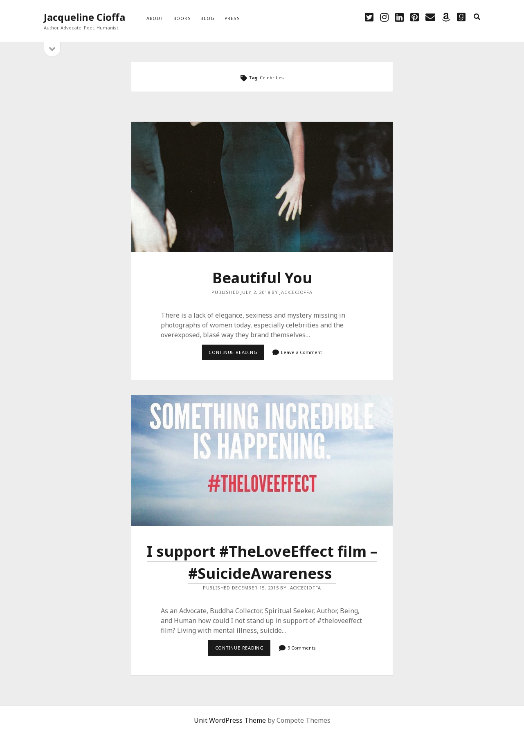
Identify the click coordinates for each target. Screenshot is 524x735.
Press (232, 18)
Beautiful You (261, 187)
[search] (477, 17)
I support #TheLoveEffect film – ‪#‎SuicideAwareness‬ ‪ (261, 460)
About (155, 18)
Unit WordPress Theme (230, 720)
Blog (207, 18)
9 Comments (302, 648)
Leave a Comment (301, 352)
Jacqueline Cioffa (84, 17)
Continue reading (236, 354)
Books (182, 18)
